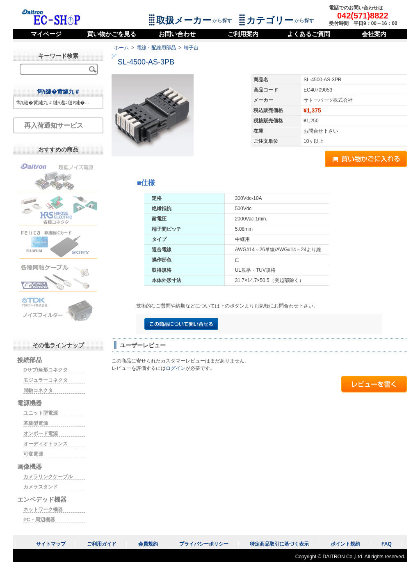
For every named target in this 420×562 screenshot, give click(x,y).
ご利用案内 (243, 33)
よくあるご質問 (308, 33)
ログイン (175, 368)
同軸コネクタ (38, 390)
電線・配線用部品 (156, 47)
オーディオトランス (45, 444)
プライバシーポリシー (203, 544)
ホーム (121, 47)
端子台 (191, 47)
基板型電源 (35, 423)
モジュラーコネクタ (45, 380)
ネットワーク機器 (43, 509)
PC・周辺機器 (39, 520)
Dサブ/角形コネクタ (45, 370)
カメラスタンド (40, 487)
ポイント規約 (345, 544)
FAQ (387, 544)
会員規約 (148, 544)
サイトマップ (51, 544)
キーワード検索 (58, 56)
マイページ (46, 33)
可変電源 (33, 454)
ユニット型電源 (40, 413)
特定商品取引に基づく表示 (279, 544)
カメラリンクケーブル (48, 476)
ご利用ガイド (101, 544)
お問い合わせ (177, 33)
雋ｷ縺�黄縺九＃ (58, 91)
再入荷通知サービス (53, 125)
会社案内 (374, 33)
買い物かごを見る (111, 33)
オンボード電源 (40, 433)
